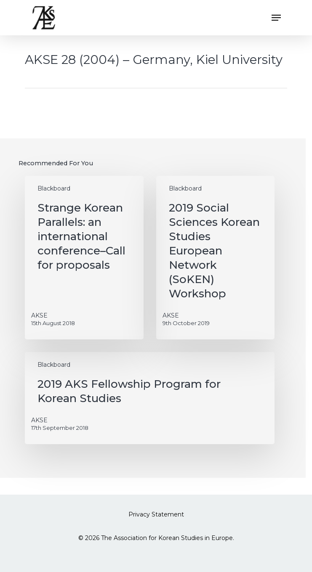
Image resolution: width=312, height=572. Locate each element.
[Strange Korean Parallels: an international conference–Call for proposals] (84, 257)
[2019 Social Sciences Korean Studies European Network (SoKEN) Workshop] (215, 257)
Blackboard (53, 188)
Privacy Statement (156, 514)
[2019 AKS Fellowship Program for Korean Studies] (149, 398)
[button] (276, 17)
